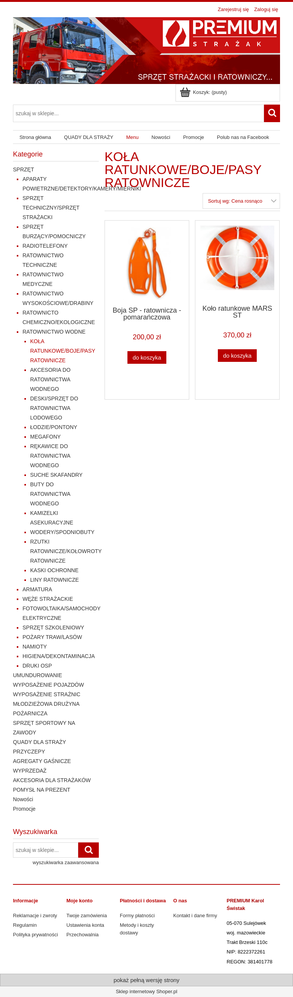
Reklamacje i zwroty (35, 915)
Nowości (23, 799)
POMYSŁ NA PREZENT (41, 790)
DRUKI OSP (37, 666)
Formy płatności (137, 915)
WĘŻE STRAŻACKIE (48, 599)
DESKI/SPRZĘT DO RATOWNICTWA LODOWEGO (54, 408)
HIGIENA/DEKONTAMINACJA (59, 656)
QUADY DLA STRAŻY (39, 742)
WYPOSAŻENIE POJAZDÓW (48, 685)
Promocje (24, 809)
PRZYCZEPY (29, 752)
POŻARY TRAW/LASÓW (52, 637)
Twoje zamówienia (86, 915)
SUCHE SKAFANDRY (56, 475)
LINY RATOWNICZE (54, 580)
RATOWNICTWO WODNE (54, 332)
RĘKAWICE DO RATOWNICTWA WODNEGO (50, 455)
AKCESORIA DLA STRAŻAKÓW (52, 780)
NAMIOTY (35, 647)
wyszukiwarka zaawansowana (66, 862)
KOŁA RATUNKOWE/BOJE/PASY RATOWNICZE (62, 350)
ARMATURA (37, 589)
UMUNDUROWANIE (37, 675)
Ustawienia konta (85, 925)
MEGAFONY (45, 437)
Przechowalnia (82, 934)
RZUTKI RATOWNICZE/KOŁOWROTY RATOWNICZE (65, 551)
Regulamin (25, 925)
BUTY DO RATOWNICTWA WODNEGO (50, 494)
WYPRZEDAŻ (30, 771)
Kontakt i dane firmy (195, 915)
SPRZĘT (23, 169)
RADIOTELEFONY (45, 246)
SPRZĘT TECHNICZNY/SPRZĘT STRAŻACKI (51, 207)
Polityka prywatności (35, 934)
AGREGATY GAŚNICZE (42, 761)
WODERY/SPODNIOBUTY (62, 532)
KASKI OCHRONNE (54, 570)
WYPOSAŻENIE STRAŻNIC (46, 694)
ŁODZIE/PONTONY (53, 427)
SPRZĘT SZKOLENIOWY (53, 627)
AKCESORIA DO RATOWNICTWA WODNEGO (50, 379)
